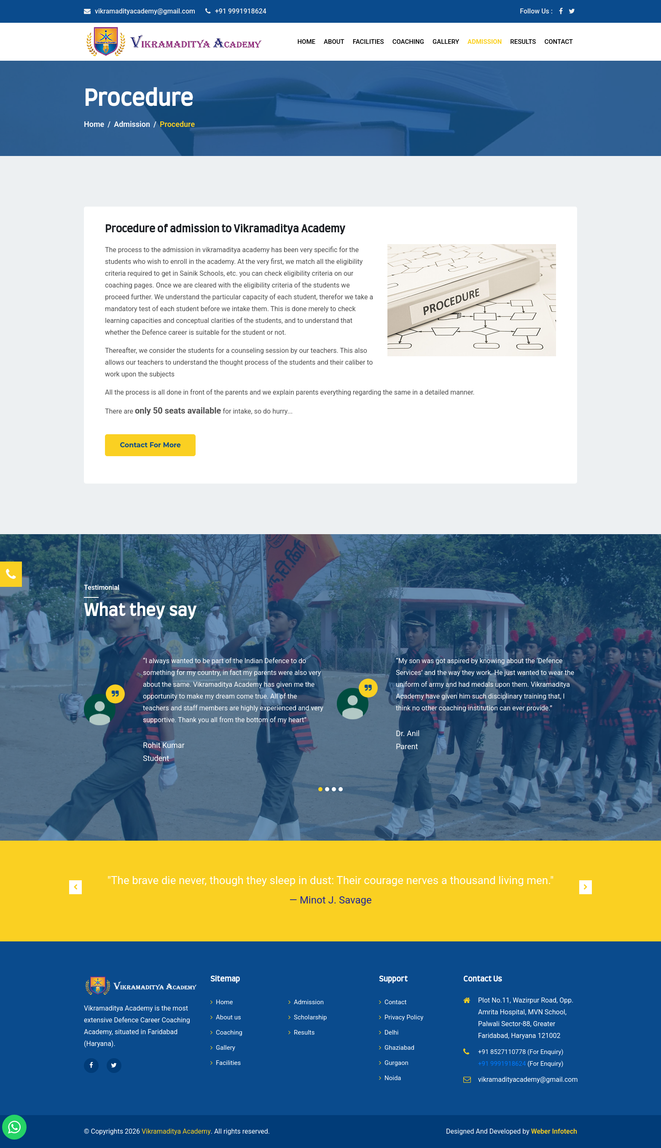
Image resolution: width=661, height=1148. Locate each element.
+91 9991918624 (240, 11)
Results (523, 42)
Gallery (446, 42)
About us (225, 1017)
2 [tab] (327, 789)
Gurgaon (393, 1063)
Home (306, 42)
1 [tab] (320, 789)
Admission (485, 42)
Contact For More (150, 445)
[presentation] (75, 887)
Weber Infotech (554, 1131)
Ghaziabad (396, 1047)
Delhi (388, 1032)
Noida (390, 1078)
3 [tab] (334, 789)
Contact (558, 42)
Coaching (408, 42)
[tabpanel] (204, 709)
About (334, 42)
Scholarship (307, 1017)
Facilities (368, 42)
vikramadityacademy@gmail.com (145, 11)
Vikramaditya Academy (176, 1131)
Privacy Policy (401, 1017)
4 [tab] (341, 789)
